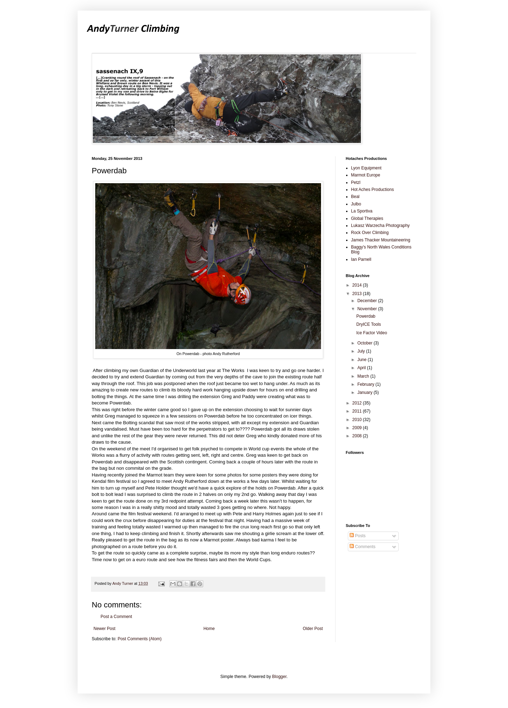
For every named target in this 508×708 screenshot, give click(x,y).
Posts (357, 535)
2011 (357, 411)
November (367, 308)
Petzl (356, 182)
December (367, 300)
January (365, 392)
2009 (357, 427)
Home (209, 628)
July (361, 351)
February (366, 384)
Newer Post (104, 628)
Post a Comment (116, 616)
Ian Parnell (361, 259)
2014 (357, 285)
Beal (355, 196)
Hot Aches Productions (372, 189)
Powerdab (365, 316)
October (365, 343)
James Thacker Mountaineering (380, 240)
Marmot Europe (365, 175)
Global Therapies (367, 218)
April (362, 367)
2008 (357, 435)
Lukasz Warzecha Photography (380, 225)
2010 (357, 419)
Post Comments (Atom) (139, 638)
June (362, 359)
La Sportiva (362, 211)
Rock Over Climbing (370, 232)
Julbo (356, 204)
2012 (357, 403)
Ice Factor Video (371, 332)
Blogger (279, 676)
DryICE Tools (368, 324)
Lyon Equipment (366, 168)
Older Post (313, 628)
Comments (362, 546)
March (363, 376)
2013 (357, 293)
